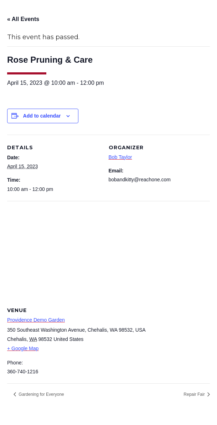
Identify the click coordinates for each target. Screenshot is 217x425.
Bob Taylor (120, 157)
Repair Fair (195, 394)
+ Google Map (22, 348)
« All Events (23, 19)
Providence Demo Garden (36, 320)
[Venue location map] (108, 252)
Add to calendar (42, 116)
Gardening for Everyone (40, 394)
